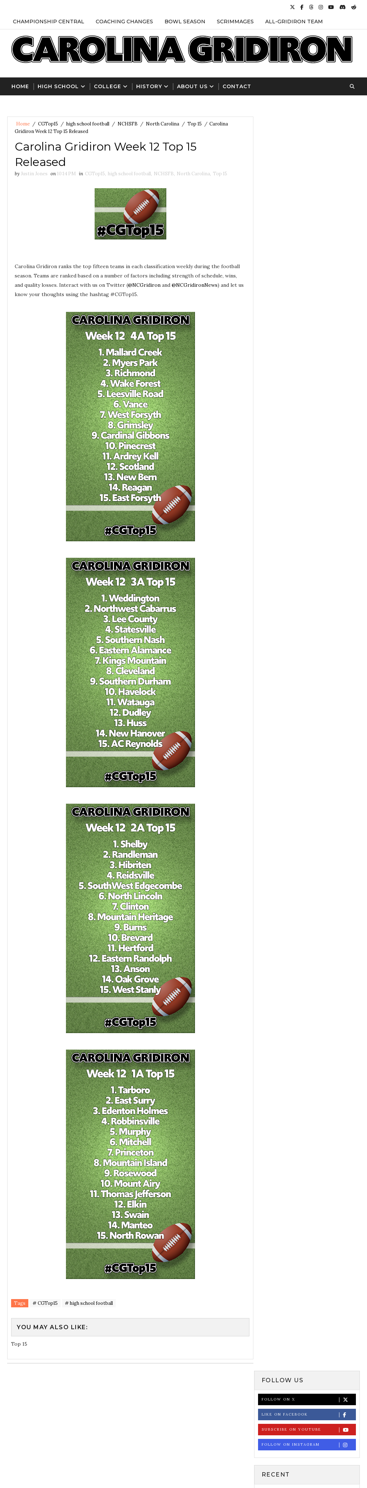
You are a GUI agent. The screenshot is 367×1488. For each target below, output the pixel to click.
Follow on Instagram (309, 190)
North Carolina (162, 124)
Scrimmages (235, 21)
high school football (87, 124)
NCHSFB (128, 124)
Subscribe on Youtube (309, 175)
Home (20, 86)
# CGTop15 (45, 1304)
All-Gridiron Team (294, 21)
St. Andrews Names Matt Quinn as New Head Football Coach (323, 391)
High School (58, 86)
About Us (192, 86)
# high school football (89, 1304)
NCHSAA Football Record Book (314, 359)
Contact (237, 86)
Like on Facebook (309, 160)
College (107, 86)
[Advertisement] (183, 1435)
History (149, 86)
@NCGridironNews (195, 285)
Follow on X (309, 145)
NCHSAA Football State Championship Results (321, 418)
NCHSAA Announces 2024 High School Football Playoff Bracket (322, 451)
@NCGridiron (144, 285)
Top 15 (194, 124)
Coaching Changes (124, 21)
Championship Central (48, 21)
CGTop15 (48, 124)
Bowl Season (185, 21)
